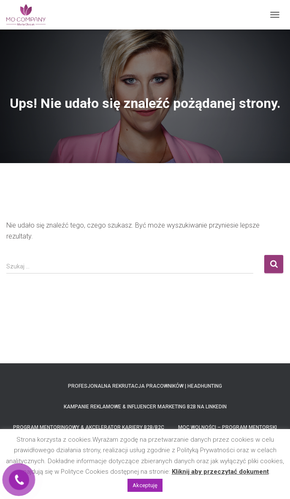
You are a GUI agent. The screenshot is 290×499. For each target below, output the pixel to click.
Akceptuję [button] (145, 485)
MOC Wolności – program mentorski (227, 427)
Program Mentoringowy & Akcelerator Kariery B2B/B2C (88, 427)
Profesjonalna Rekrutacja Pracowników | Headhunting (145, 386)
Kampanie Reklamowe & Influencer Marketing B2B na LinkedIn (145, 407)
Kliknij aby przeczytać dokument (220, 471)
